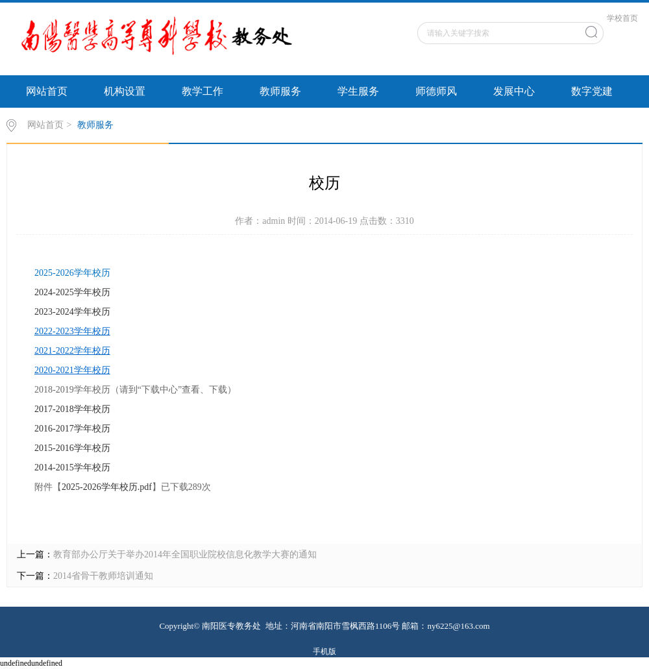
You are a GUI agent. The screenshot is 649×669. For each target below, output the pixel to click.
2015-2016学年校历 (72, 448)
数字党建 (592, 91)
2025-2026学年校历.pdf (107, 487)
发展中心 (514, 91)
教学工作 (202, 91)
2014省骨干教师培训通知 (103, 576)
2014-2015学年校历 (72, 467)
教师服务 (280, 91)
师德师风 (436, 91)
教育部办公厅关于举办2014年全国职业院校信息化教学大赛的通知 (185, 554)
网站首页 (46, 91)
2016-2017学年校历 (72, 428)
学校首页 (622, 18)
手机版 (324, 651)
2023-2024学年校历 (72, 312)
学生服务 (358, 91)
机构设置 (124, 91)
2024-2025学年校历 (72, 292)
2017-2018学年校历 (72, 409)
